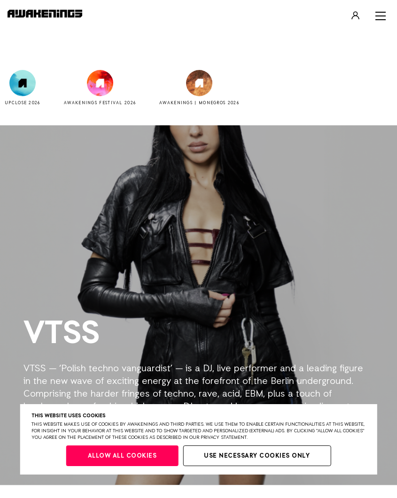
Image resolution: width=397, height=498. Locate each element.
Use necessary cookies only (257, 456)
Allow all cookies (122, 456)
